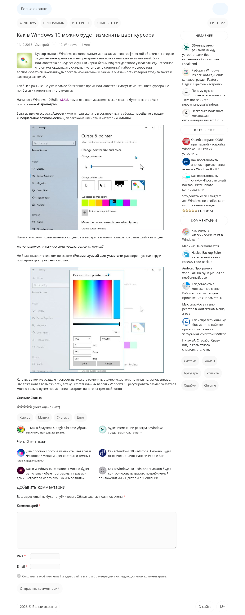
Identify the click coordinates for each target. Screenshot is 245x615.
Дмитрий (42, 45)
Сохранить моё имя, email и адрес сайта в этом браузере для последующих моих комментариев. (94, 576)
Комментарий (28, 506)
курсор (25, 417)
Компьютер (107, 23)
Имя (21, 556)
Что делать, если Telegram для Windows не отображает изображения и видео (203, 200)
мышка (43, 417)
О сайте (204, 606)
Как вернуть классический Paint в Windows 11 (202, 235)
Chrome (210, 385)
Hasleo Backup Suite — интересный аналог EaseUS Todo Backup (203, 257)
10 (60, 45)
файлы (210, 361)
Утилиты (213, 373)
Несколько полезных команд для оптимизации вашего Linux (202, 115)
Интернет (80, 23)
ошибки (190, 385)
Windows (28, 23)
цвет (80, 417)
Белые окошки (34, 8)
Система (217, 23)
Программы (54, 23)
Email (22, 566)
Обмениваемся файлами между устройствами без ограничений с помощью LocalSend (201, 54)
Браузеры (191, 373)
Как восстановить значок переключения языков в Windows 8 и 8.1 (203, 164)
